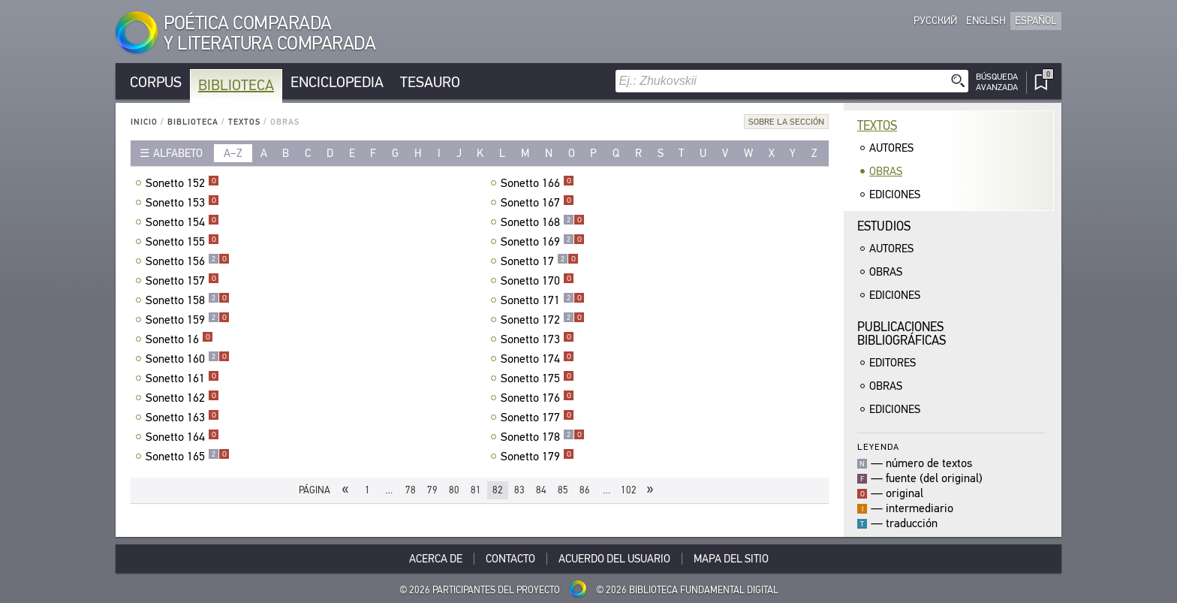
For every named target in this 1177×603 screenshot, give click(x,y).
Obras (885, 171)
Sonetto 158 (188, 300)
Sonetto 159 (188, 320)
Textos (244, 122)
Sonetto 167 (537, 203)
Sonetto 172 (543, 320)
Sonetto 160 (188, 359)
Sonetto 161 (182, 378)
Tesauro (430, 82)
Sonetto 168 (543, 222)
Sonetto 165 (188, 456)
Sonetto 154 (182, 222)
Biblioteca (236, 85)
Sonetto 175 (537, 378)
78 (410, 490)
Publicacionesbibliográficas (901, 333)
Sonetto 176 (537, 398)
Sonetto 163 (182, 417)
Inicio (144, 122)
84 (541, 490)
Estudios (884, 226)
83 (519, 490)
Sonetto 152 (182, 183)
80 (454, 490)
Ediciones (894, 194)
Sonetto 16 (179, 339)
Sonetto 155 (182, 242)
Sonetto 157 (182, 281)
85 (563, 490)
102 (629, 490)
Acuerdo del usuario (614, 558)
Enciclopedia (337, 82)
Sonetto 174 (537, 359)
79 (432, 490)
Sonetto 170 (537, 281)
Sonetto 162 (182, 398)
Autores (891, 148)
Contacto (510, 558)
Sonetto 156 (188, 261)
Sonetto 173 (537, 339)
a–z (233, 153)
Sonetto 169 (543, 242)
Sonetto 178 (543, 437)
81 (476, 490)
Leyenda (878, 446)
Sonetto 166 (537, 183)
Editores (892, 362)
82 (497, 490)
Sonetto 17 (540, 261)
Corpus (156, 82)
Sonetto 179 (537, 456)
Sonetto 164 (182, 437)
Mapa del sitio (731, 558)
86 (584, 490)
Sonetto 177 (537, 417)
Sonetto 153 (182, 203)
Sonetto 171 (543, 300)
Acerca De (435, 558)
